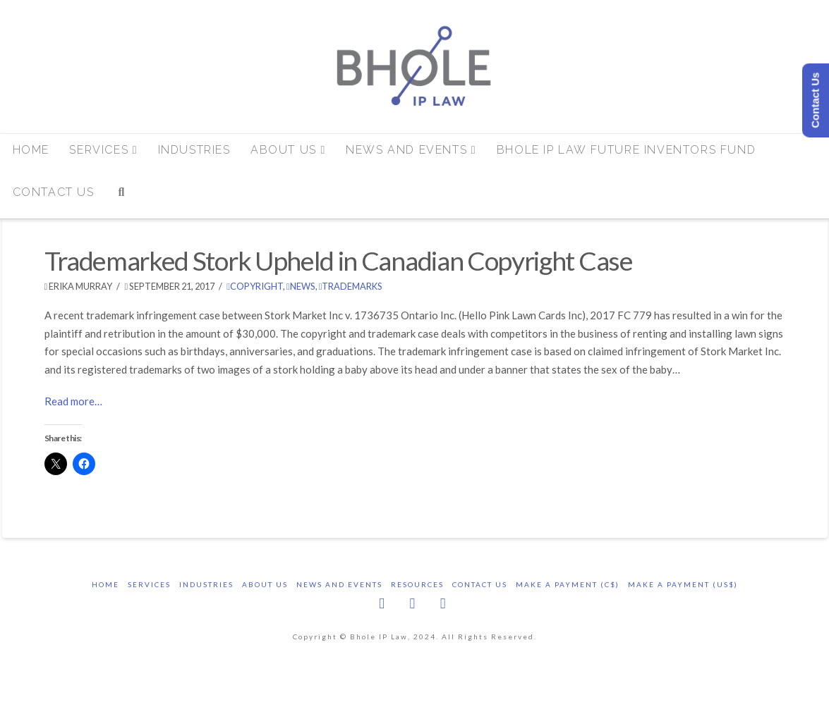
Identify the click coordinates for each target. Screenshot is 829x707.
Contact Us (479, 584)
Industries (206, 584)
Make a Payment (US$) (683, 584)
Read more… (73, 401)
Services (149, 584)
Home (105, 584)
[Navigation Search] (121, 197)
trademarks (351, 286)
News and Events (339, 584)
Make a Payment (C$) (567, 584)
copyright (254, 286)
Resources (417, 584)
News (300, 286)
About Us (265, 584)
